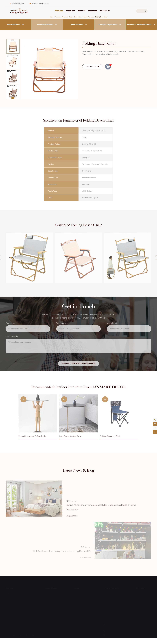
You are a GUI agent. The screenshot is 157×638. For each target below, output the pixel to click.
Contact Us (105, 11)
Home (51, 17)
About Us (81, 11)
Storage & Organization (107, 24)
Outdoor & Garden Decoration (71, 17)
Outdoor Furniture (88, 17)
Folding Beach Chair (101, 17)
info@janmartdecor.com (40, 3)
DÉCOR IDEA (70, 11)
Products (59, 11)
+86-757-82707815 (18, 3)
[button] (12, 40)
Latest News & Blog (78, 470)
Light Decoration (76, 24)
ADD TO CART (92, 67)
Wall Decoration (13, 24)
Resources (92, 11)
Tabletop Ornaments (45, 24)
